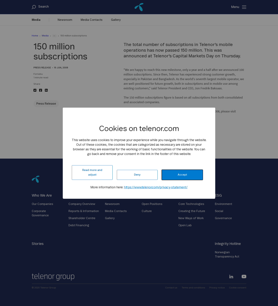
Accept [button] (182, 174)
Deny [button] (137, 174)
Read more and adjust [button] (92, 172)
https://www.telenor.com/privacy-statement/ (156, 187)
